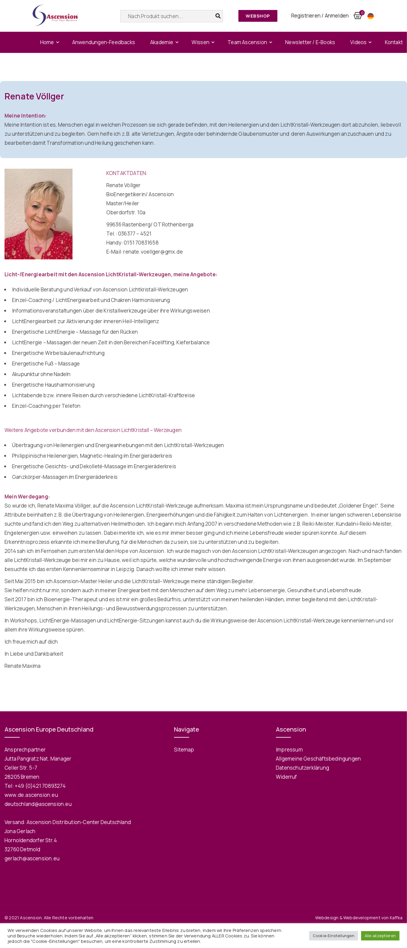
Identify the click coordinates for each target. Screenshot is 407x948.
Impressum (289, 749)
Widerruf (286, 776)
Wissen (200, 42)
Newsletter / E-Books (310, 42)
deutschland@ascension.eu (38, 803)
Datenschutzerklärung (302, 767)
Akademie (161, 42)
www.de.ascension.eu (31, 794)
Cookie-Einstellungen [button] (333, 935)
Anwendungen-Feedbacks (103, 42)
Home (47, 42)
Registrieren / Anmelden (320, 15)
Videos (358, 42)
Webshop (258, 16)
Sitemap (184, 749)
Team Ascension (247, 42)
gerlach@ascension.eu (32, 858)
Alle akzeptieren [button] (380, 935)
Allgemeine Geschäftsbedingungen (318, 758)
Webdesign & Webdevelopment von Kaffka (358, 917)
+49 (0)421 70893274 (40, 785)
